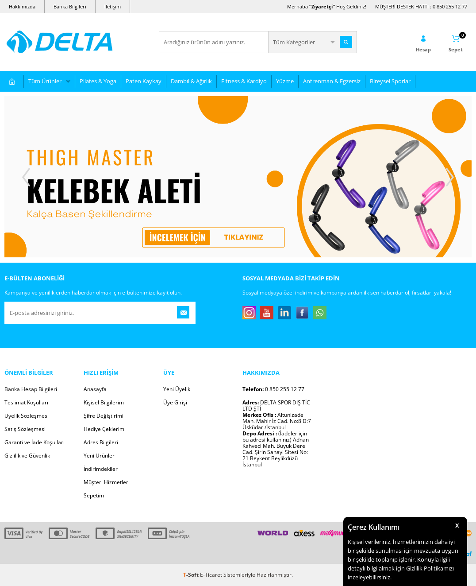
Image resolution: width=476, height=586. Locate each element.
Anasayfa (95, 389)
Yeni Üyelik (176, 389)
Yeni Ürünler (99, 455)
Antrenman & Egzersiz (332, 81)
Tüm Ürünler (44, 81)
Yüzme (285, 81)
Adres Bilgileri (101, 442)
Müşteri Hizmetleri (107, 482)
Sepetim (94, 495)
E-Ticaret (211, 574)
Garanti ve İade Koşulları (34, 442)
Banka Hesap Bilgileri (30, 389)
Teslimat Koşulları (26, 402)
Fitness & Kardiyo (244, 81)
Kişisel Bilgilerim (104, 402)
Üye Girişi (175, 402)
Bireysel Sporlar (390, 81)
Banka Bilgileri (70, 6)
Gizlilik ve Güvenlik (27, 455)
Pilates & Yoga (98, 81)
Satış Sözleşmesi (25, 429)
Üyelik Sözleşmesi (26, 415)
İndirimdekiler (101, 469)
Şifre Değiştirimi (103, 415)
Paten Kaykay (143, 81)
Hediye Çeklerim (104, 429)
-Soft (191, 574)
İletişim (112, 6)
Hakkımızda (22, 6)
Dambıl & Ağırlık (191, 81)
